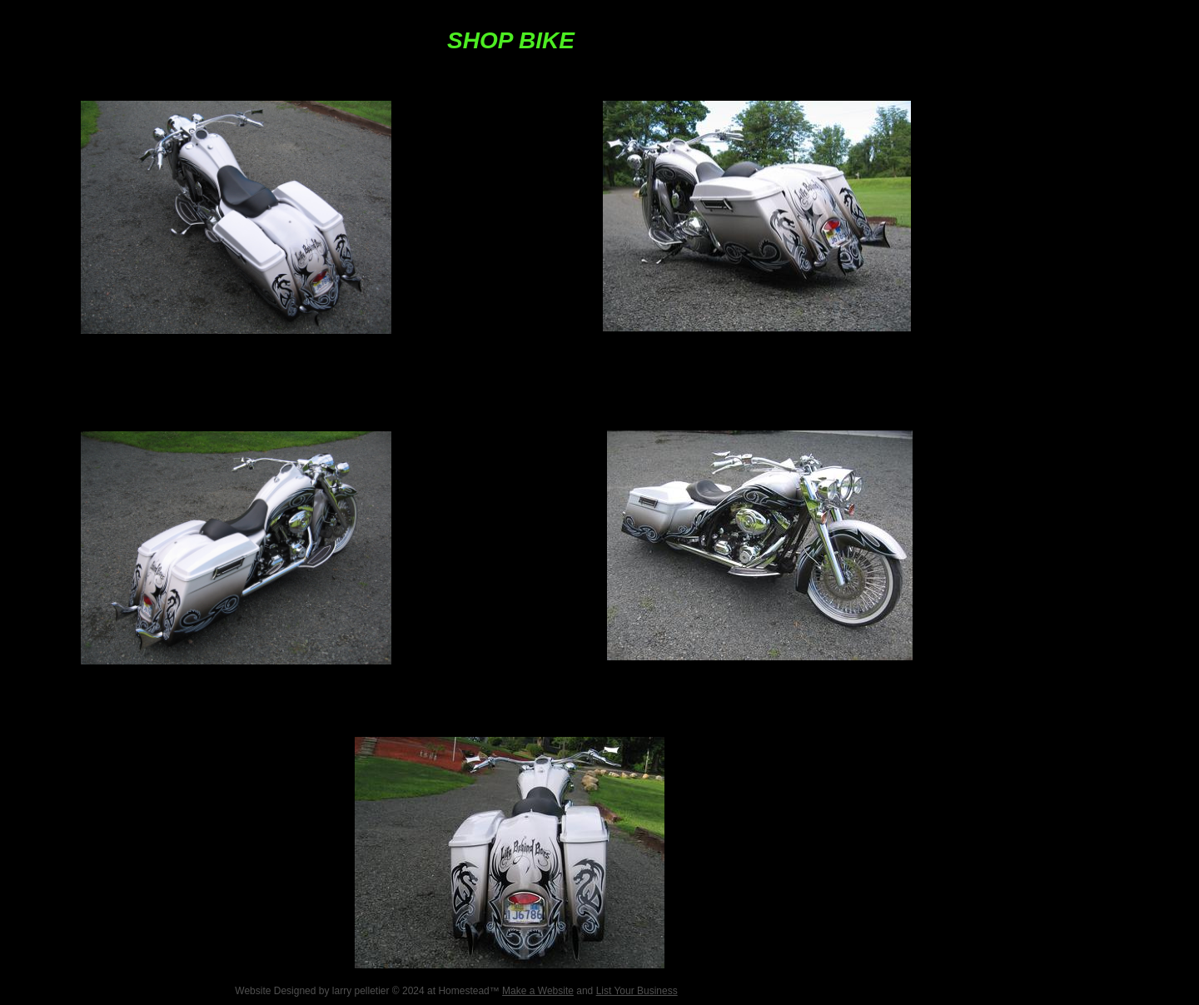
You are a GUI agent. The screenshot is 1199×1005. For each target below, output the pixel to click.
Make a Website (538, 991)
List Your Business (637, 991)
